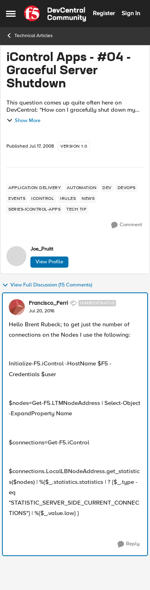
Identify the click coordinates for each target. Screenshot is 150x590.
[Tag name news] (88, 198)
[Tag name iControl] (42, 198)
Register (104, 13)
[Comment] (127, 225)
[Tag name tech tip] (76, 209)
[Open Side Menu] (11, 14)
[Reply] (128, 544)
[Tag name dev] (107, 188)
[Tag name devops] (127, 188)
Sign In (131, 13)
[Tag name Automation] (81, 188)
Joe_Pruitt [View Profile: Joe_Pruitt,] (41, 249)
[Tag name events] (16, 198)
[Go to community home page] (55, 13)
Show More (23, 120)
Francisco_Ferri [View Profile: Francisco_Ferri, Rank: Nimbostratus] (48, 303)
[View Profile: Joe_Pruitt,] (16, 256)
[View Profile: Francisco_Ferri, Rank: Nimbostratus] (17, 307)
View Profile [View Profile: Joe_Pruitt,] (49, 261)
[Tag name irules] (68, 198)
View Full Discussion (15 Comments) (47, 285)
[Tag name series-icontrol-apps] (34, 209)
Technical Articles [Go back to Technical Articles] (29, 35)
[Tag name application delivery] (34, 188)
